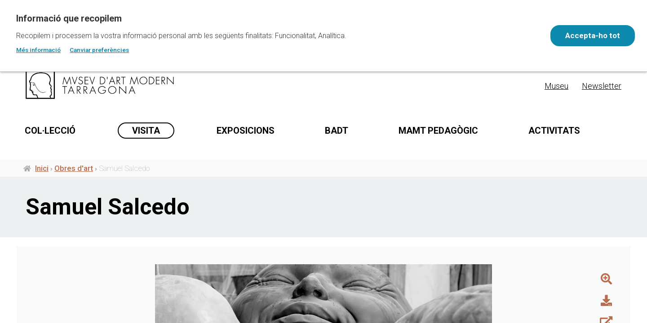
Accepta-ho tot (591, 35)
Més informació (38, 49)
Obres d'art (73, 169)
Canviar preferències (99, 49)
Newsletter (601, 86)
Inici (42, 169)
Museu (556, 86)
